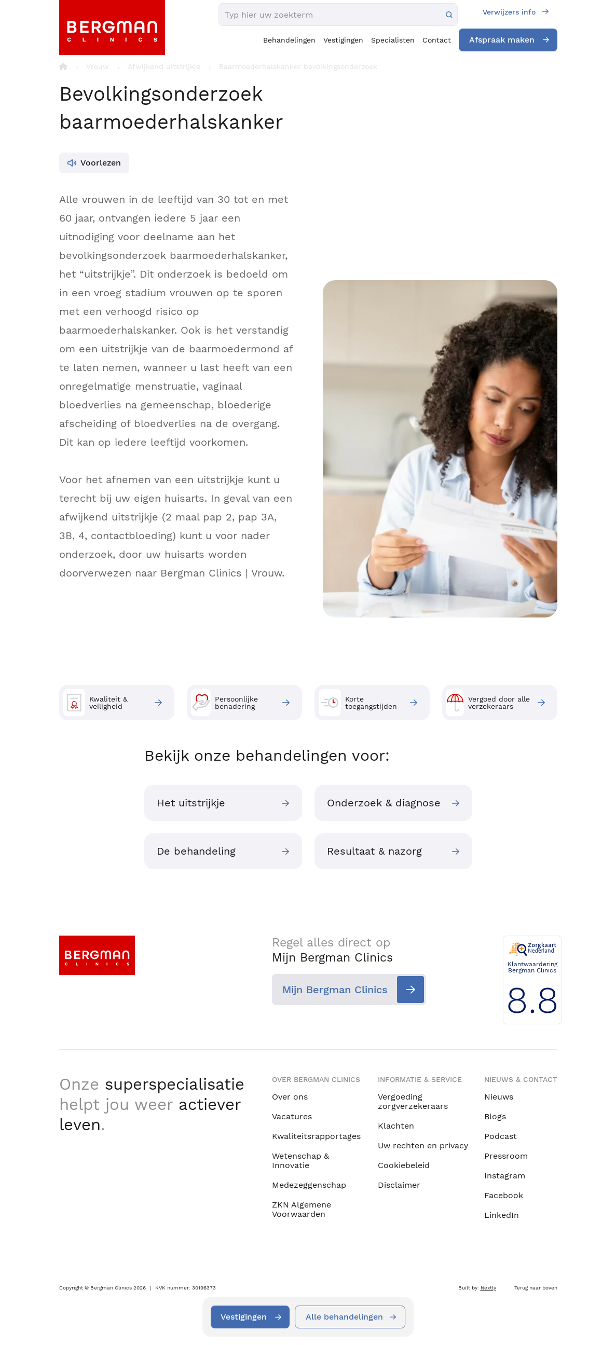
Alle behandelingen (345, 1317)
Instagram (504, 1176)
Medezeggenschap (309, 1185)
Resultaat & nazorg (374, 852)
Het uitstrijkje (191, 803)
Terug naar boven (535, 1288)
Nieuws (498, 1097)
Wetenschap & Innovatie (300, 1160)
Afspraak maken (502, 40)
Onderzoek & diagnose (384, 803)
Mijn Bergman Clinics (335, 990)
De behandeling (196, 852)
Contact (436, 40)
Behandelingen (289, 40)
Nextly (488, 1288)
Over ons (290, 1097)
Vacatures (292, 1116)
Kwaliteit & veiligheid (95, 702)
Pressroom (506, 1156)
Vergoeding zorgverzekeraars (413, 1101)
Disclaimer (399, 1185)
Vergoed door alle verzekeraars (488, 702)
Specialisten (393, 40)
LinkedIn (501, 1215)
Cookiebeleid (404, 1165)
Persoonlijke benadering (224, 702)
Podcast (500, 1136)
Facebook (503, 1195)
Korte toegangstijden (358, 702)
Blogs (495, 1116)
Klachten (396, 1126)
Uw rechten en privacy (423, 1145)
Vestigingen (343, 40)
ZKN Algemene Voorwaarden (301, 1209)
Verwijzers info (509, 12)
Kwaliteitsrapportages (316, 1136)
